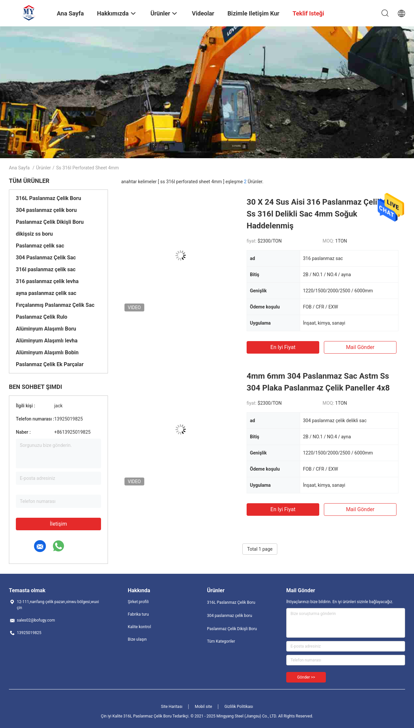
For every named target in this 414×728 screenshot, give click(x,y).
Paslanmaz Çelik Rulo (41, 317)
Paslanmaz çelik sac (40, 246)
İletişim (58, 524)
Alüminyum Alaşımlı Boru (46, 329)
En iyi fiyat (282, 347)
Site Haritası (172, 706)
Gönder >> (306, 677)
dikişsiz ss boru (34, 234)
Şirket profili (138, 601)
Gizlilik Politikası (238, 706)
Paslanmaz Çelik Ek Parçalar (50, 364)
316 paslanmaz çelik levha (47, 281)
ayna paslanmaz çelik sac (46, 293)
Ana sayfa (19, 167)
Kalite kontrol (139, 627)
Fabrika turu (138, 614)
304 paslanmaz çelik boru (46, 210)
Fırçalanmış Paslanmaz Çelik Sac (55, 305)
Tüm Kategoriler (221, 641)
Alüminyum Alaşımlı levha (47, 340)
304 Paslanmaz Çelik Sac (46, 257)
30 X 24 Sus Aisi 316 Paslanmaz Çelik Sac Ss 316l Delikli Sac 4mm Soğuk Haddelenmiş (322, 213)
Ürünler (43, 167)
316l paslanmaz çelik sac (46, 269)
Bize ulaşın (137, 639)
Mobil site (203, 706)
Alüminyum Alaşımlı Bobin (47, 352)
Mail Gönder (360, 347)
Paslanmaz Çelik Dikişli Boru (50, 222)
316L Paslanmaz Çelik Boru (48, 198)
